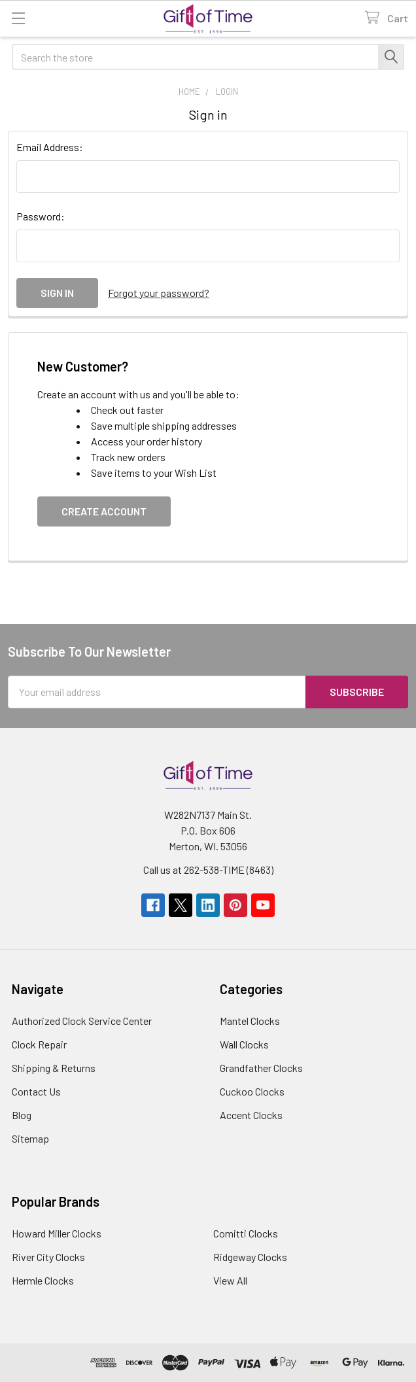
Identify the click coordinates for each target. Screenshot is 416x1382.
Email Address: (49, 147)
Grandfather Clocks (261, 1068)
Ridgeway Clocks (250, 1257)
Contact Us (36, 1091)
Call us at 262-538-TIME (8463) (208, 869)
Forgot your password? (158, 292)
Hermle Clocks (43, 1280)
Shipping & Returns (53, 1068)
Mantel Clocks (250, 1020)
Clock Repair (39, 1044)
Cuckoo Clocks (252, 1091)
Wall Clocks (244, 1044)
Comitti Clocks (245, 1233)
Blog (21, 1115)
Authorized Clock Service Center (82, 1020)
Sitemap (30, 1138)
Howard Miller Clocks (56, 1233)
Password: (40, 216)
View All (230, 1280)
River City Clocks (48, 1257)
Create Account (104, 511)
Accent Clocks (251, 1115)
